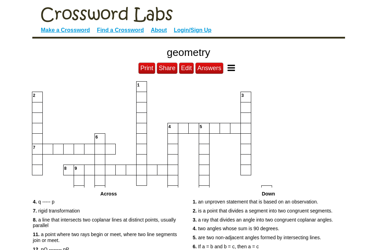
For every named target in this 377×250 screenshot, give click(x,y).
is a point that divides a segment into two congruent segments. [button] (263, 211)
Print (146, 68)
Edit (186, 68)
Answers (209, 68)
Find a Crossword (120, 30)
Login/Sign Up (192, 30)
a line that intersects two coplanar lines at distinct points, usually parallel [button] (104, 222)
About (159, 30)
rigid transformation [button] (56, 211)
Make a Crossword (65, 30)
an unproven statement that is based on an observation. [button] (255, 202)
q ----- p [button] (44, 202)
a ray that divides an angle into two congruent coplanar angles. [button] (263, 220)
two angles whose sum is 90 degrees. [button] (236, 228)
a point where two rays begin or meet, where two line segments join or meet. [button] (105, 237)
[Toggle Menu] (231, 68)
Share (167, 68)
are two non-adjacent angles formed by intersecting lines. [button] (257, 237)
